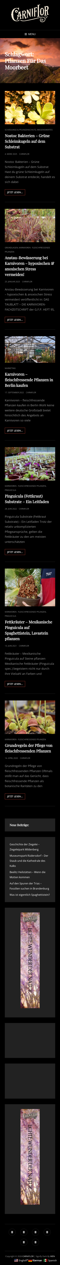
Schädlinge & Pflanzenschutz (20, 129)
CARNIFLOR (28, 1256)
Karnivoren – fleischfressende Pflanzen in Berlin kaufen (29, 380)
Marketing (10, 368)
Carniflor (24, 154)
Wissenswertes (45, 129)
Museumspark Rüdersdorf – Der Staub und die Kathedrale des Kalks (29, 861)
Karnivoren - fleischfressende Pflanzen (25, 486)
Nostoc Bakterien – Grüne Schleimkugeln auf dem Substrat (27, 141)
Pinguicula (10, 490)
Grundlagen (11, 247)
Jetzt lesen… (16, 192)
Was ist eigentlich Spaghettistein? (30, 895)
